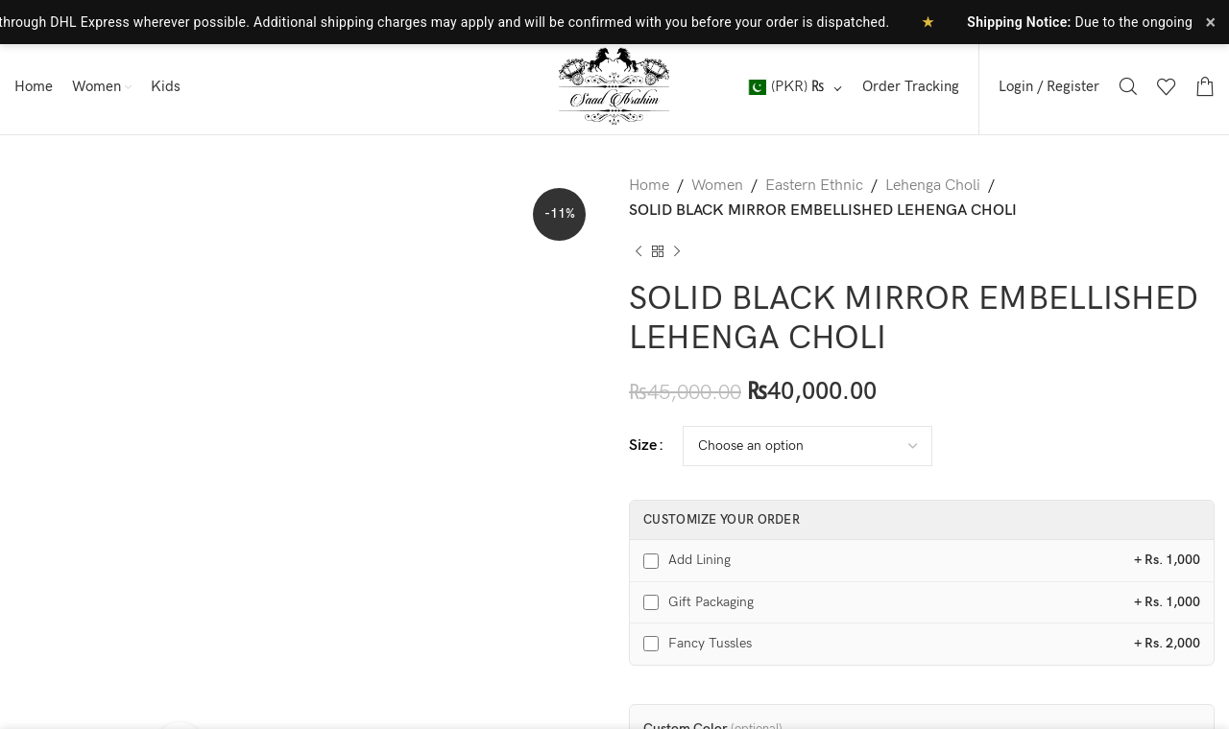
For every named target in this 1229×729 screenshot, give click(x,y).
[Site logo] (614, 86)
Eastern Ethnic (814, 185)
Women (717, 185)
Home (649, 185)
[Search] (1128, 86)
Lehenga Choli (932, 185)
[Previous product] (638, 251)
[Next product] (677, 251)
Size (643, 445)
